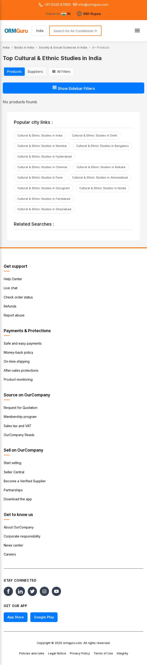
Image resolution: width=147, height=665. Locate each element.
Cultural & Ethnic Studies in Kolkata (101, 167)
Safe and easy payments (23, 343)
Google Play (44, 617)
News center (13, 545)
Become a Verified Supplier (25, 481)
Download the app (18, 499)
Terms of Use (103, 653)
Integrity (122, 653)
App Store (15, 617)
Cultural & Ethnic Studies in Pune (40, 177)
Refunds (10, 306)
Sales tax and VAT (17, 426)
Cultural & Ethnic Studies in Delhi (94, 135)
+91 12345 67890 (55, 5)
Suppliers (35, 71)
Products (14, 71)
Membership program (20, 417)
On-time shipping (17, 361)
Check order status (18, 297)
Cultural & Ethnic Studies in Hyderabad (44, 156)
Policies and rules (31, 653)
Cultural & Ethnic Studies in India (39, 135)
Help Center (13, 279)
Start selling (12, 463)
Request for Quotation (20, 408)
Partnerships (13, 490)
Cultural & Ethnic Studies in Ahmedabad (100, 177)
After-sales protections (21, 370)
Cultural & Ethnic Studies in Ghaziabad (44, 209)
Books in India (24, 47)
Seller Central (14, 472)
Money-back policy (18, 352)
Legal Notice (57, 653)
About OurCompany (19, 527)
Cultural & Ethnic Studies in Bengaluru (102, 146)
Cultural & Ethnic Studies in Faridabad (43, 198)
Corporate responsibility (22, 536)
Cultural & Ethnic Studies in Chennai (42, 167)
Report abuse (14, 315)
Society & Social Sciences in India (63, 47)
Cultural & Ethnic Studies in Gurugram (43, 188)
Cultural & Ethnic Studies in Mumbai (42, 146)
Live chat (10, 288)
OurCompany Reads (19, 435)
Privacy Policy (80, 653)
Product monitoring (18, 379)
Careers (10, 554)
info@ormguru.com (90, 5)
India (6, 47)
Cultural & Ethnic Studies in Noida (102, 188)
